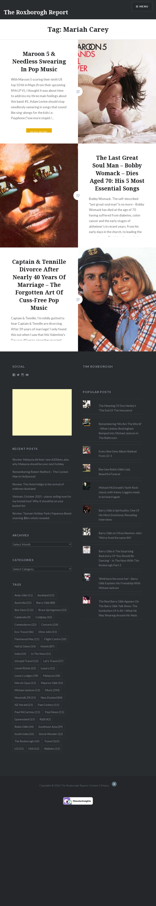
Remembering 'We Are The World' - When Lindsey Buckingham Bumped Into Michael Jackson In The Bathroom (120, 430)
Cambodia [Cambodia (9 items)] (22, 617)
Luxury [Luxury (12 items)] (48, 668)
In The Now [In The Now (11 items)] (41, 653)
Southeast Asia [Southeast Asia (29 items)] (50, 726)
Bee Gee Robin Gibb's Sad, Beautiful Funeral (114, 472)
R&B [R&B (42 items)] (45, 719)
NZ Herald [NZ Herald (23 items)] (23, 704)
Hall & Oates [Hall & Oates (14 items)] (25, 646)
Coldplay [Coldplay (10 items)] (43, 617)
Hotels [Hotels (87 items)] (47, 646)
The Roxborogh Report (36, 12)
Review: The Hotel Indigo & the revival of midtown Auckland (38, 487)
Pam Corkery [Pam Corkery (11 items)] (48, 704)
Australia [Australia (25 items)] (22, 602)
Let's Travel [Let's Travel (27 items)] (53, 661)
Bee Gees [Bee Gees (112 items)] (23, 610)
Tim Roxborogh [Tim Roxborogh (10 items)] (26, 741)
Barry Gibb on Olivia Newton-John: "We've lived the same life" (120, 535)
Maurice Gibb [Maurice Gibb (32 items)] (52, 683)
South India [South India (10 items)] (24, 734)
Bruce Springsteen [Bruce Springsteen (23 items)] (52, 610)
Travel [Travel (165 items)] (51, 741)
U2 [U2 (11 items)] (19, 748)
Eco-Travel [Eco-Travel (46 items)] (24, 631)
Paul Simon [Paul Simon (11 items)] (54, 712)
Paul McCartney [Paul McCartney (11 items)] (27, 712)
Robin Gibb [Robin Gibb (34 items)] (24, 726)
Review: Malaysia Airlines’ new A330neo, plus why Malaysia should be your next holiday (40, 462)
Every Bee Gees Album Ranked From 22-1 (117, 454)
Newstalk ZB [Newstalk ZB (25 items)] (25, 697)
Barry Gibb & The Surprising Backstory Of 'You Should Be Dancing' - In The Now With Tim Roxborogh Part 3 (119, 558)
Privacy (105, 785)
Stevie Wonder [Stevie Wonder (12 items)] (51, 734)
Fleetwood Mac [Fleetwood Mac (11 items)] (26, 639)
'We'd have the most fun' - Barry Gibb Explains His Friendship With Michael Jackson (119, 583)
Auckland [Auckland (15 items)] (46, 595)
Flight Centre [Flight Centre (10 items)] (55, 639)
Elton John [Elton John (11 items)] (47, 631)
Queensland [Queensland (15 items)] (24, 719)
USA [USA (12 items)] (33, 748)
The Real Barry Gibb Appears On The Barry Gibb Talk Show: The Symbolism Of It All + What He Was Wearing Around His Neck (119, 608)
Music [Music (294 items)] (52, 690)
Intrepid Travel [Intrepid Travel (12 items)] (26, 661)
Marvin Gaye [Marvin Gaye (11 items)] (25, 683)
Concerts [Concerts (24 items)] (49, 624)
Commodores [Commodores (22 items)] (25, 624)
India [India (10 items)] (20, 653)
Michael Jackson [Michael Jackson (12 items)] (27, 690)
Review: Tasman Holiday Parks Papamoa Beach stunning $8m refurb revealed (42, 516)
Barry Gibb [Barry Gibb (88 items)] (45, 602)
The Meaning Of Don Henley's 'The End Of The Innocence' (117, 408)
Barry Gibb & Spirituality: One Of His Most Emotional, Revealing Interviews (119, 515)
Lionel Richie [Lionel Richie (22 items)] (25, 668)
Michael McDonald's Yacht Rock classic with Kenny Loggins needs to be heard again (119, 492)
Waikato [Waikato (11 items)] (52, 748)
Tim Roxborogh (98, 366)
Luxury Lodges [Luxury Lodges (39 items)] (26, 675)
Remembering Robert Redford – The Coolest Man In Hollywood (40, 474)
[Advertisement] (42, 412)
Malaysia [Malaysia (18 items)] (51, 675)
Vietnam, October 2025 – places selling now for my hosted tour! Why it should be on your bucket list (41, 501)
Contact (94, 785)
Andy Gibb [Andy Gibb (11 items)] (23, 595)
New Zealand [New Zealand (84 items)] (51, 697)
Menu (143, 6)
